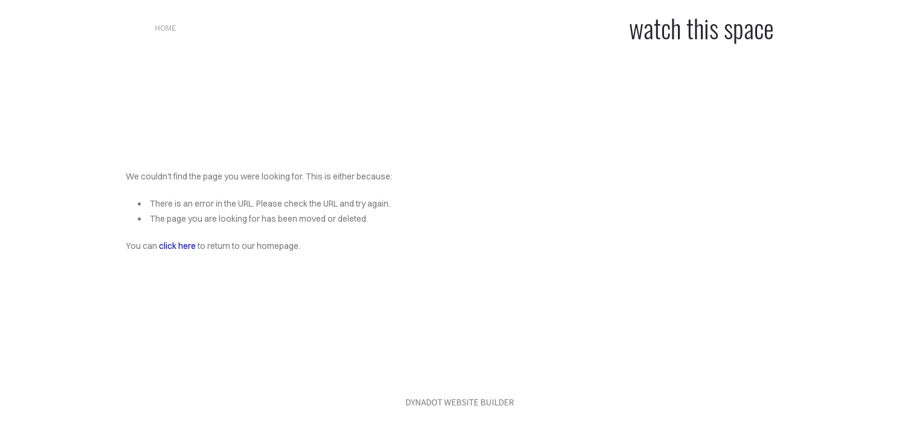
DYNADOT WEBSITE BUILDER (459, 402)
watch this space (701, 28)
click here (177, 245)
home (165, 27)
